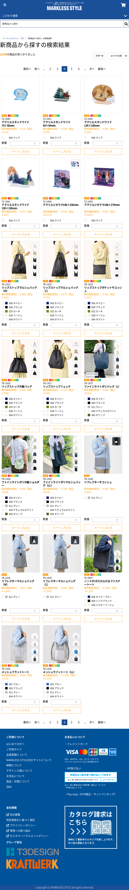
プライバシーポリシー (21, 825)
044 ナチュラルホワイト (102, 411)
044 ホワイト (13, 319)
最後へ (102, 69)
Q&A (9, 786)
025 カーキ (12, 311)
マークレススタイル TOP (13, 38)
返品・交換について (18, 781)
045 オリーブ (96, 415)
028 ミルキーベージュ (101, 605)
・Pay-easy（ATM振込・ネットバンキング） (91, 794)
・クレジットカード (76, 744)
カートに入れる (21, 151)
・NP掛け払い (73, 768)
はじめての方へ (15, 744)
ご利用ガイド (14, 749)
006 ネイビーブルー (100, 597)
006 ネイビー (13, 303)
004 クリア (12, 137)
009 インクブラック (100, 601)
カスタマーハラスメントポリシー (27, 836)
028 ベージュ (13, 315)
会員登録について (16, 754)
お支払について (15, 776)
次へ (92, 69)
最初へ (27, 69)
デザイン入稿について (19, 770)
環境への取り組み (18, 830)
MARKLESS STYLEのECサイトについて (28, 760)
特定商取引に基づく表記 (20, 820)
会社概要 (13, 814)
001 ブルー (12, 684)
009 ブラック (13, 307)
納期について (14, 765)
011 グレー (95, 407)
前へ (37, 69)
